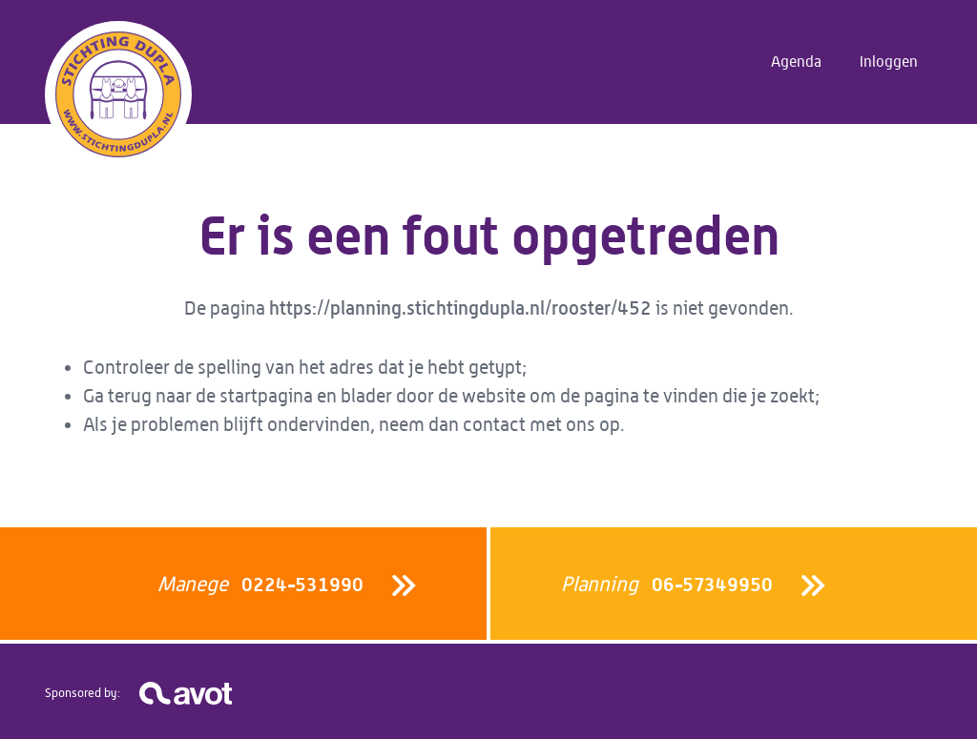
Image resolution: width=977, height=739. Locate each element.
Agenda (796, 61)
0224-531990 (260, 584)
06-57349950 (667, 584)
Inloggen (889, 61)
